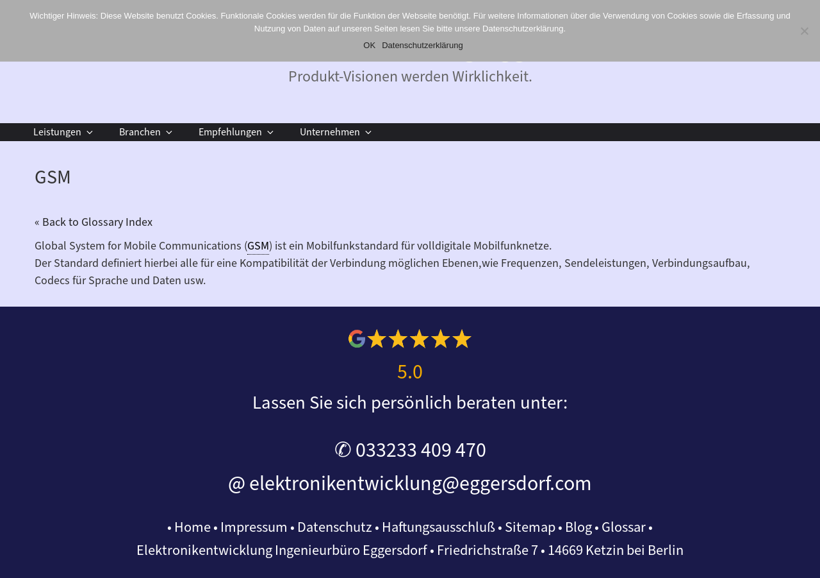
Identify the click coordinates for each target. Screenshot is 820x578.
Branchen (146, 132)
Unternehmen (336, 132)
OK (369, 45)
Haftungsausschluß (438, 527)
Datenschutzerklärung (422, 45)
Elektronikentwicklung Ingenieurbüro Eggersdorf (281, 550)
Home (192, 527)
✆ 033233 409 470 (410, 450)
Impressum (254, 527)
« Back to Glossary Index (93, 222)
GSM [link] (258, 246)
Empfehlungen (237, 132)
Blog (578, 527)
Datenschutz (334, 527)
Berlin (666, 550)
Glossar (624, 527)
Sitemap (530, 527)
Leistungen (64, 132)
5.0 (410, 372)
